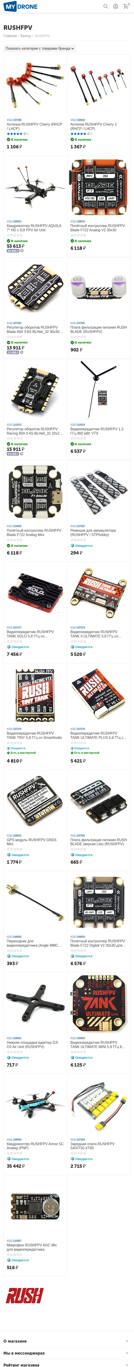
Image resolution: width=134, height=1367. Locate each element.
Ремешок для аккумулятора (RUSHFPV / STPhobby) (91, 529)
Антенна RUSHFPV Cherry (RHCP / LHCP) (32, 125)
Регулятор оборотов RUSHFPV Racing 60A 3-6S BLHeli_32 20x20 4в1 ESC (35, 428)
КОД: (9, 119)
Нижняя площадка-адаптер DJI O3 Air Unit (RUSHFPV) (34, 1039)
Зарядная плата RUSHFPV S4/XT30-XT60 (97, 1140)
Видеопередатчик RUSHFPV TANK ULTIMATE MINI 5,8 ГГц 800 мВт (96, 1039)
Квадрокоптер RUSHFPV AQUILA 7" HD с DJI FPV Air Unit (33, 226)
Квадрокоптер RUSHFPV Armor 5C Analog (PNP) (32, 1140)
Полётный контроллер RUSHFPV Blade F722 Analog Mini (31, 529)
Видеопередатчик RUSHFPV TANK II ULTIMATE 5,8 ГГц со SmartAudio (97, 630)
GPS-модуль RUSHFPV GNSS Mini (32, 835)
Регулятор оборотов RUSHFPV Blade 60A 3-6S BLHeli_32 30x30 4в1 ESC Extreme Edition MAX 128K (34, 328)
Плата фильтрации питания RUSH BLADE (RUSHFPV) (96, 327)
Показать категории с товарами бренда (34, 48)
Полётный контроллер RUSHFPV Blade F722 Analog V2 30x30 (95, 226)
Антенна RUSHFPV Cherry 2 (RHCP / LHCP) (97, 125)
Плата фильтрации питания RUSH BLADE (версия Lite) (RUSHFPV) (96, 837)
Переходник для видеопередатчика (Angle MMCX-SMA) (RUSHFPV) (33, 938)
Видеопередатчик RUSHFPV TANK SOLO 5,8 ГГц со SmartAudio (32, 630)
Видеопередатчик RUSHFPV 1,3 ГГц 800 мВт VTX (97, 428)
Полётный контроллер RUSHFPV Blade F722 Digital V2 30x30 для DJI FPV (96, 938)
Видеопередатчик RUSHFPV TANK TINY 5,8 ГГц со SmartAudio (32, 731)
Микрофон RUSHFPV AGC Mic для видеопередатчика (32, 1241)
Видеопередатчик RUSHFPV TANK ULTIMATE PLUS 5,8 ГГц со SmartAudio (96, 731)
